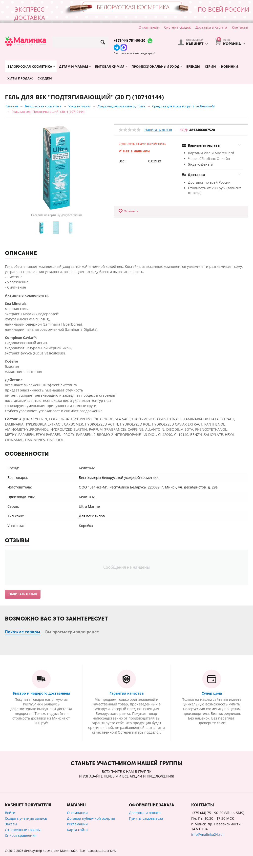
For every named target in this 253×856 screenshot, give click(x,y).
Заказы (11, 824)
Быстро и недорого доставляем (41, 693)
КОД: (184, 130)
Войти (10, 812)
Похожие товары (22, 632)
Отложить (131, 211)
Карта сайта (77, 829)
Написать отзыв (158, 130)
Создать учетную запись (26, 818)
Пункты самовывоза (146, 818)
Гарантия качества (126, 693)
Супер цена (212, 693)
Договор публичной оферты (91, 818)
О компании (149, 27)
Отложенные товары (23, 829)
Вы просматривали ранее (72, 632)
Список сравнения (21, 835)
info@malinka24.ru (207, 834)
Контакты (240, 27)
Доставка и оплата (211, 27)
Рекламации (77, 824)
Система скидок (177, 27)
